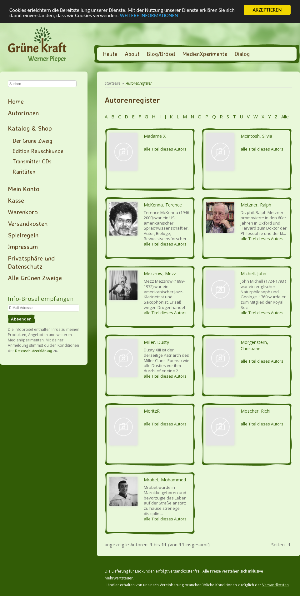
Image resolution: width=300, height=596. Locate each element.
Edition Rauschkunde (37, 150)
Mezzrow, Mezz (160, 273)
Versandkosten (28, 223)
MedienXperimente (204, 53)
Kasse (16, 200)
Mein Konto (23, 189)
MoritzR (152, 411)
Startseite (112, 83)
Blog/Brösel (161, 53)
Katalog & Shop (30, 128)
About (132, 53)
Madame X (155, 136)
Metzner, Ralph (256, 205)
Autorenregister (139, 83)
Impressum (23, 246)
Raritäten (23, 171)
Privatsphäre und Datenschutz (31, 262)
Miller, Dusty (156, 342)
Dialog (242, 53)
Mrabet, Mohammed (165, 480)
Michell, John (253, 273)
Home (16, 101)
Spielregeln (23, 235)
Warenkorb (23, 212)
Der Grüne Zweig (32, 140)
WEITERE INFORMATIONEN (149, 15)
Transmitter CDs (32, 161)
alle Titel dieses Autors (165, 149)
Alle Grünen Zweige (35, 278)
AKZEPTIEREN (267, 10)
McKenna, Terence (163, 205)
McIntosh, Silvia (256, 136)
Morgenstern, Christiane (254, 345)
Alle (284, 116)
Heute (110, 53)
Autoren (23, 113)
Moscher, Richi (255, 411)
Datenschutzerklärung (33, 350)
